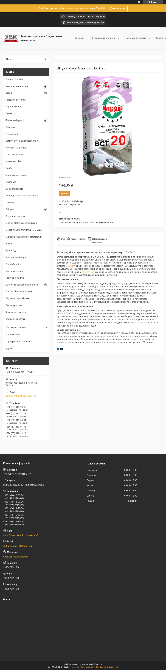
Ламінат (10, 202)
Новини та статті (14, 79)
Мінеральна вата (14, 189)
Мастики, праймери (16, 257)
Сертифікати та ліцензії (18, 341)
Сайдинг (10, 209)
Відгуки (9, 348)
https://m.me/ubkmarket (15, 556)
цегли (71, 266)
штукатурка (88, 272)
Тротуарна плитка (15, 278)
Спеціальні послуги (15, 319)
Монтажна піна (13, 161)
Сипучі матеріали (14, 271)
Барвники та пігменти (17, 175)
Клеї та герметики (15, 154)
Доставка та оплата (135, 38)
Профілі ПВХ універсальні (19, 291)
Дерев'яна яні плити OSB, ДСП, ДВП (24, 230)
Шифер (9, 243)
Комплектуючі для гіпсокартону (22, 141)
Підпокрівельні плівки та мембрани (24, 237)
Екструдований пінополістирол (22, 195)
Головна (79, 38)
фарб (59, 286)
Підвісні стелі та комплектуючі (21, 223)
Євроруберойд (13, 264)
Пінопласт (11, 182)
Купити (64, 193)
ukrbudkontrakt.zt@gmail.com (21, 396)
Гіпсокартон (12, 134)
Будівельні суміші (15, 120)
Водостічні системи (15, 216)
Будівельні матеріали (103, 38)
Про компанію (13, 334)
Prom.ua (98, 664)
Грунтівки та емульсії (16, 147)
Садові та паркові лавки (18, 298)
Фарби (9, 168)
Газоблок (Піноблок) (16, 100)
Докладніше (117, 8)
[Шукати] (45, 59)
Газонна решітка (14, 305)
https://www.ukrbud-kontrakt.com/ (20, 535)
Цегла (9, 93)
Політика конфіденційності (108, 667)
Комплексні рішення (16, 312)
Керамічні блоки (14, 106)
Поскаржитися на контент (82, 667)
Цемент (10, 113)
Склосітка (11, 127)
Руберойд (11, 250)
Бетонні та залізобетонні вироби (22, 284)
